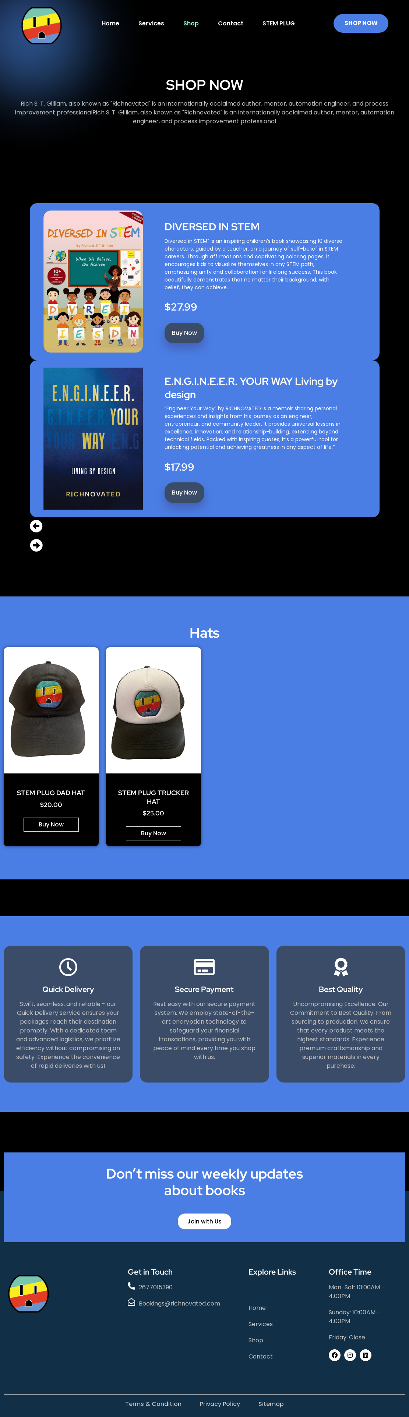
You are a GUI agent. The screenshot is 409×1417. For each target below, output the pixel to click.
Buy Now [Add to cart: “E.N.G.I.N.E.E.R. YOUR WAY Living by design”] (184, 492)
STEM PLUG (278, 23)
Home (110, 23)
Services (151, 23)
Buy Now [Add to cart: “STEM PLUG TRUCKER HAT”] (153, 833)
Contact (230, 23)
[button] (205, 527)
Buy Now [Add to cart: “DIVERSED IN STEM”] (184, 332)
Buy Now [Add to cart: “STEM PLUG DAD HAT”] (51, 824)
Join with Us (204, 1221)
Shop (191, 23)
